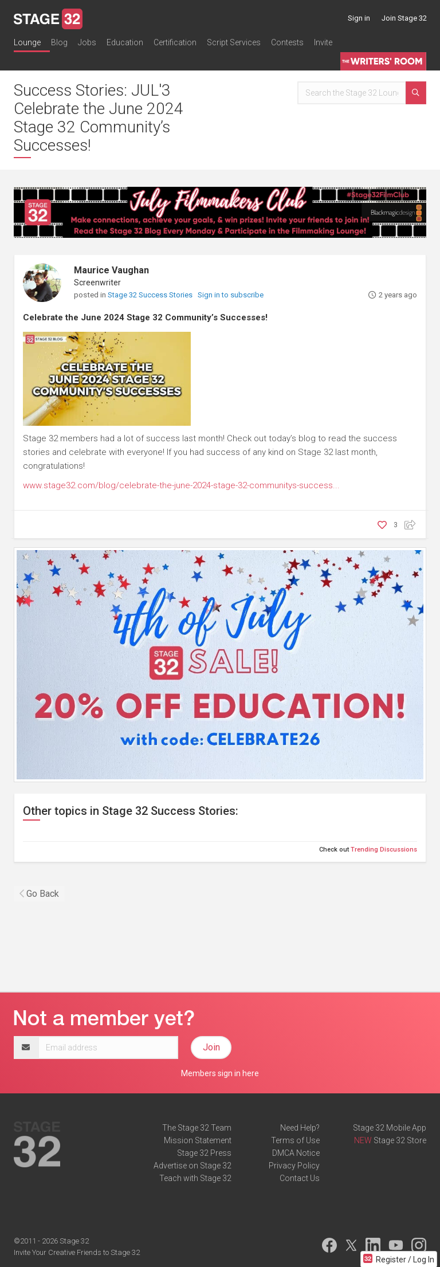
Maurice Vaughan (111, 270)
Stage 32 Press (204, 1153)
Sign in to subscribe (231, 295)
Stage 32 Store (400, 1140)
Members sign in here (220, 1073)
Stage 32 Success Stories (151, 295)
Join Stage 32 (404, 18)
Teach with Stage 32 (195, 1178)
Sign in (359, 18)
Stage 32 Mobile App (389, 1127)
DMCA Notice (296, 1153)
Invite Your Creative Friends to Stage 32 (77, 1252)
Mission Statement (197, 1140)
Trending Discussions (384, 849)
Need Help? (300, 1127)
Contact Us (300, 1178)
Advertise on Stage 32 (192, 1165)
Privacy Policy (294, 1165)
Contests (287, 42)
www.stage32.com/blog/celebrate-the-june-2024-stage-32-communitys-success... (181, 485)
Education (125, 42)
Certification (175, 42)
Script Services (234, 42)
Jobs (87, 42)
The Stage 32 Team (196, 1127)
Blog (59, 42)
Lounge (27, 42)
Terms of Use (295, 1140)
